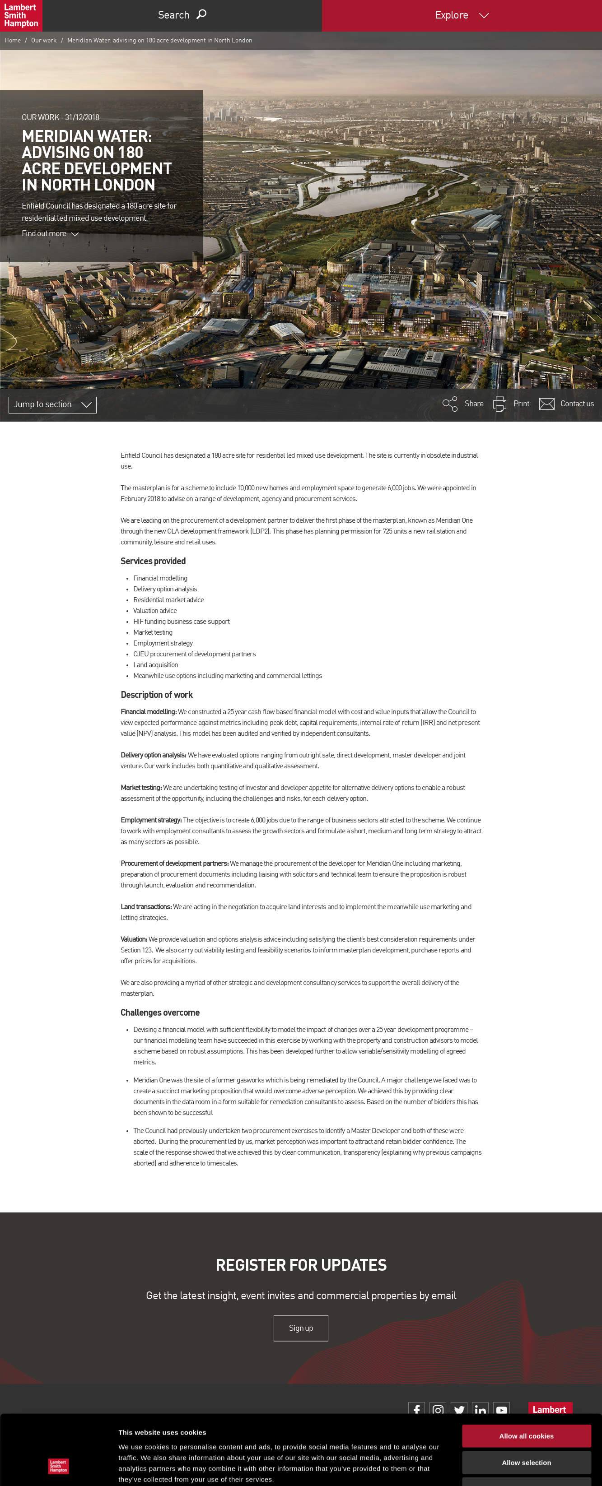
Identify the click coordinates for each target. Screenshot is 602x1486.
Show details (474, 1468)
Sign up (301, 1328)
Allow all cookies (526, 1375)
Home (13, 40)
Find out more (50, 234)
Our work (44, 40)
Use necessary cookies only (526, 1428)
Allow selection (526, 1402)
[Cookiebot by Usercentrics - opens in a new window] (58, 1468)
